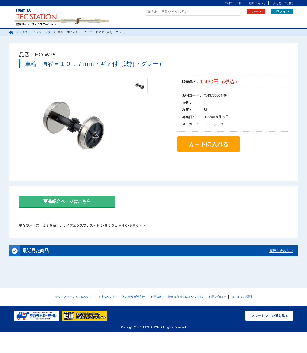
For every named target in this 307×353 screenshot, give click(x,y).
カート (257, 11)
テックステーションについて (74, 296)
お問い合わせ (257, 3)
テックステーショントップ (33, 32)
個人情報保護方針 (133, 296)
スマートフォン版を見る (269, 316)
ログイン (282, 11)
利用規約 (156, 296)
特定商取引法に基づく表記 (185, 296)
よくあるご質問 (283, 3)
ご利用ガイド (232, 3)
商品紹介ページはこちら (67, 201)
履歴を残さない (281, 251)
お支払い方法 (107, 296)
